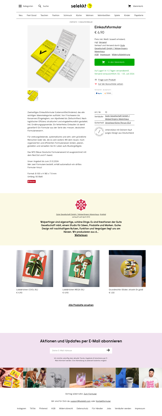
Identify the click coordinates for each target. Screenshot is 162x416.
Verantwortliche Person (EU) (118, 123)
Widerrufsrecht (66, 409)
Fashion (55, 15)
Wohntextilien (104, 15)
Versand (103, 42)
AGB (53, 409)
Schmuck (68, 15)
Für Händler (97, 409)
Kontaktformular (103, 401)
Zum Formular (90, 394)
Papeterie (138, 15)
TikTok (33, 409)
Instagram (21, 409)
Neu (21, 15)
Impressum (140, 409)
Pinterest (43, 409)
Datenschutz (82, 409)
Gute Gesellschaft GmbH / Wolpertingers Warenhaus (111, 48)
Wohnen (89, 15)
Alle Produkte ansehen (81, 305)
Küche (79, 15)
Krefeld (103, 214)
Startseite (73, 22)
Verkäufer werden (123, 409)
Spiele (117, 15)
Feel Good (31, 15)
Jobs (109, 409)
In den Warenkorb (116, 62)
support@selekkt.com (81, 401)
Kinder (127, 15)
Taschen (44, 15)
